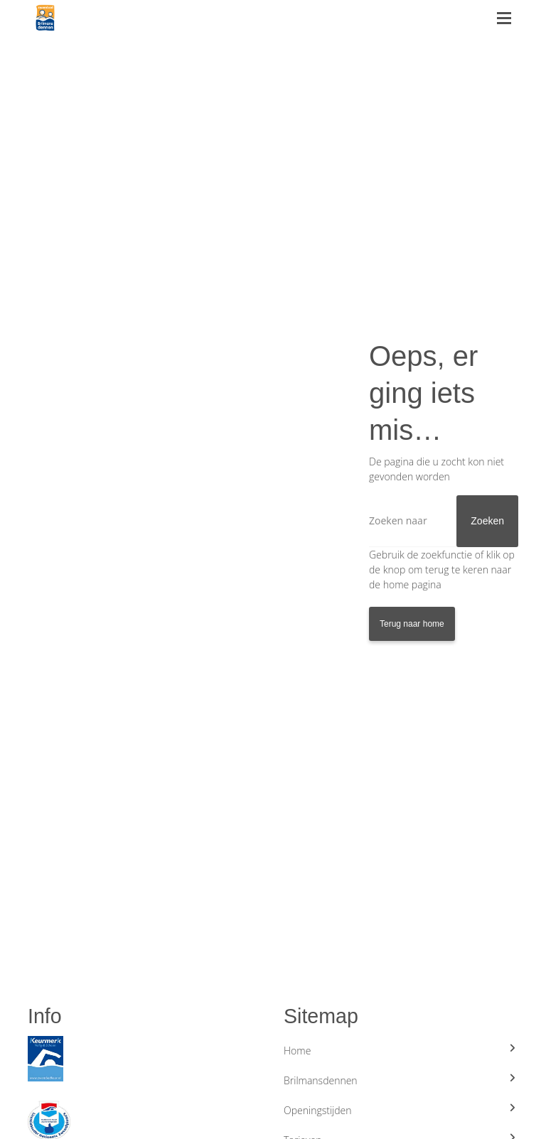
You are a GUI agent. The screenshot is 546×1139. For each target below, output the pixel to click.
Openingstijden (401, 1110)
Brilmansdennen (401, 1080)
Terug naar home (412, 624)
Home (401, 1050)
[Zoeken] (443, 521)
